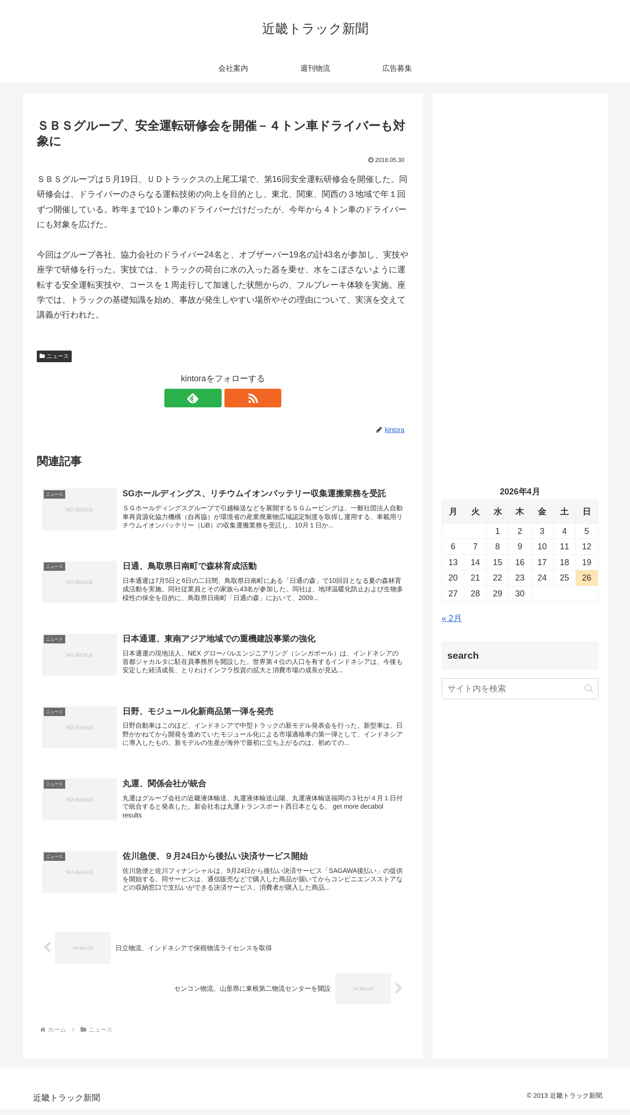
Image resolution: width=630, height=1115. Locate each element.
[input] (520, 688)
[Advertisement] (520, 198)
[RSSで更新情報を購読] (233, 398)
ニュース (54, 356)
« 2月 (452, 618)
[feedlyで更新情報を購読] (212, 398)
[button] (589, 688)
